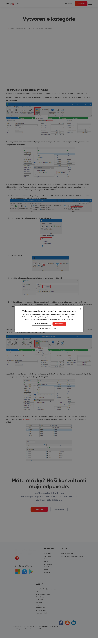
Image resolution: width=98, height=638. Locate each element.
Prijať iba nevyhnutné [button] (41, 323)
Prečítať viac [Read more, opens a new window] (69, 319)
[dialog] (49, 319)
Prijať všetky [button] (59, 323)
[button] (49, 328)
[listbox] (81, 309)
